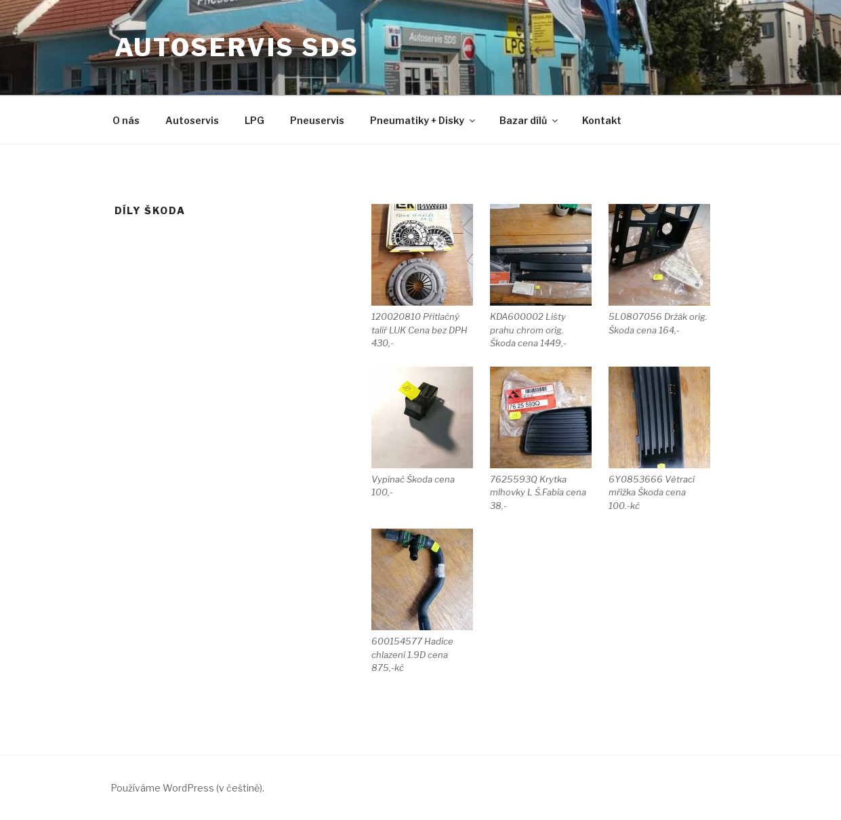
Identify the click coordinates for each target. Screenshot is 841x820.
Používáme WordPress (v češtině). (187, 788)
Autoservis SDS (237, 47)
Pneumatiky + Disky (423, 120)
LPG (254, 120)
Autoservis (192, 120)
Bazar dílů (529, 120)
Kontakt (601, 120)
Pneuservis (317, 120)
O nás (126, 120)
